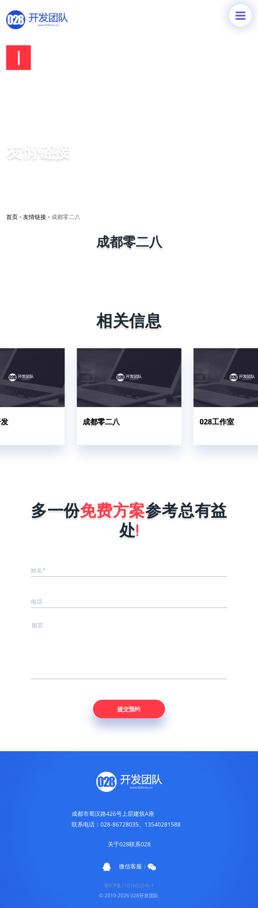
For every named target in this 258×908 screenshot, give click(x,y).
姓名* (38, 570)
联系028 (140, 844)
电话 (36, 601)
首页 (12, 217)
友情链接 (34, 217)
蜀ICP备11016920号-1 (129, 885)
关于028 (118, 844)
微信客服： (137, 866)
